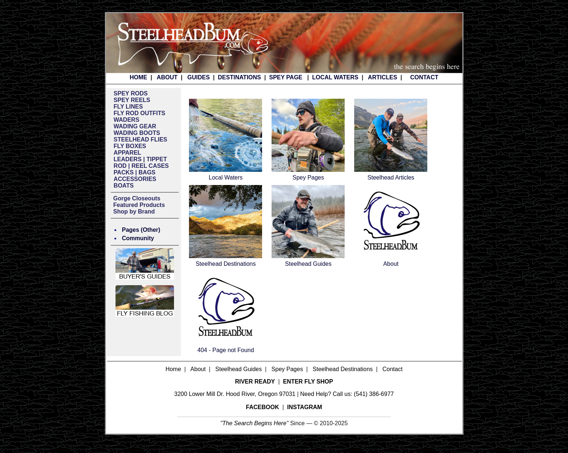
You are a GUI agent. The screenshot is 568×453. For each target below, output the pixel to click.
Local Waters (226, 177)
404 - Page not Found (225, 350)
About (390, 264)
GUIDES (198, 77)
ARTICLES (382, 77)
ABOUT (167, 77)
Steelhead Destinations (226, 264)
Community (138, 238)
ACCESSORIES (135, 179)
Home (173, 369)
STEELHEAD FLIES (140, 139)
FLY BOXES (130, 146)
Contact (392, 369)
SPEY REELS (132, 100)
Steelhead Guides (308, 264)
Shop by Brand (134, 211)
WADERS (126, 120)
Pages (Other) (141, 230)
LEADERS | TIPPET (140, 159)
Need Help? (315, 394)
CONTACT (424, 77)
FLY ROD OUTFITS (139, 113)
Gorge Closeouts (136, 198)
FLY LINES (128, 106)
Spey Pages (308, 177)
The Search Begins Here (254, 423)
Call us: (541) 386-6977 (363, 394)
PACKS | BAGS (134, 172)
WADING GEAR (135, 126)
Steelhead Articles (390, 177)
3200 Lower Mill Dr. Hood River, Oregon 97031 (235, 394)
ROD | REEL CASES (141, 166)
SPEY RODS (131, 93)
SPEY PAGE (285, 77)
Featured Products (139, 205)
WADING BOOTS (137, 133)
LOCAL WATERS (335, 77)
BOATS (124, 185)
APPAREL (127, 153)
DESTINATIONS (239, 77)
